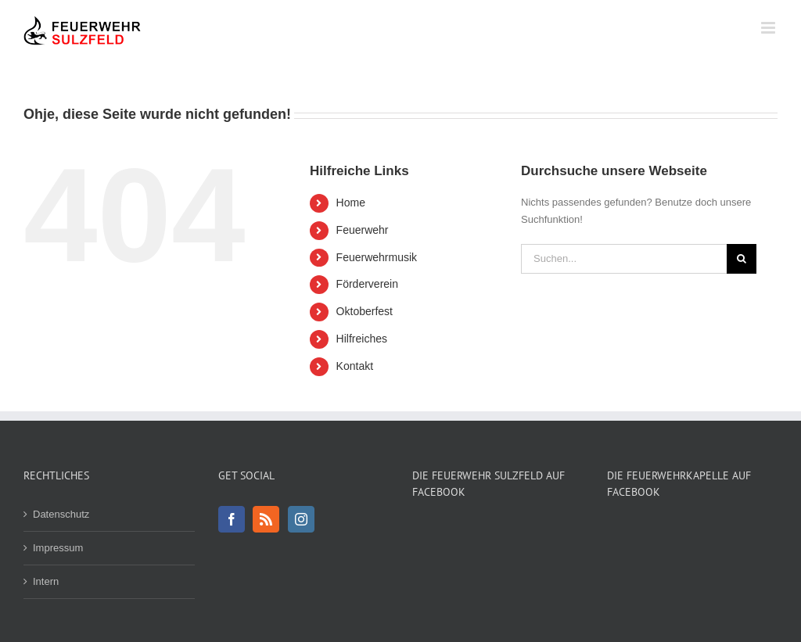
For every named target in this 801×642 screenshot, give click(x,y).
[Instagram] (301, 519)
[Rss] (266, 519)
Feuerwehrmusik (376, 257)
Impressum (58, 548)
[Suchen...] (624, 259)
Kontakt (354, 366)
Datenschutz (61, 514)
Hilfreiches (361, 338)
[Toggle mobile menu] (769, 28)
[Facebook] (231, 519)
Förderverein (367, 284)
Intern (46, 581)
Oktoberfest (364, 311)
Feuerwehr (362, 230)
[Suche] (741, 259)
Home (350, 202)
